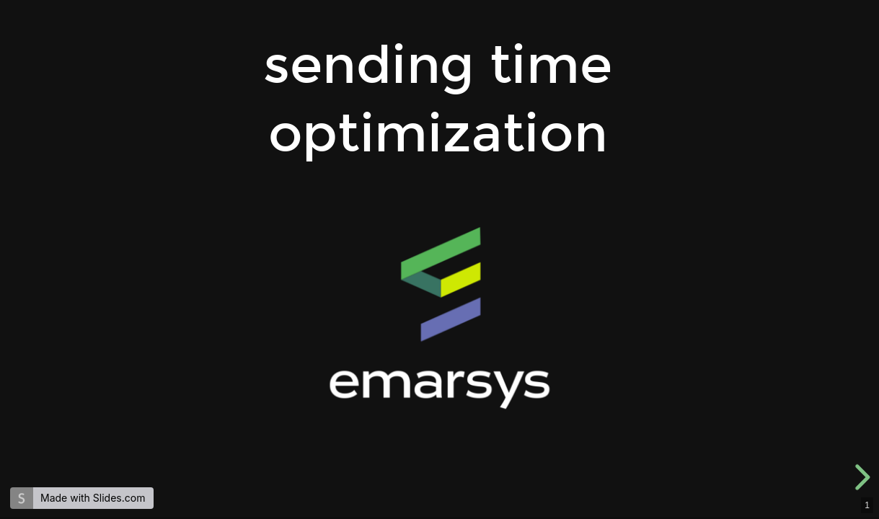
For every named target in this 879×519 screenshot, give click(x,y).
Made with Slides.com (92, 498)
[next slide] (860, 477)
